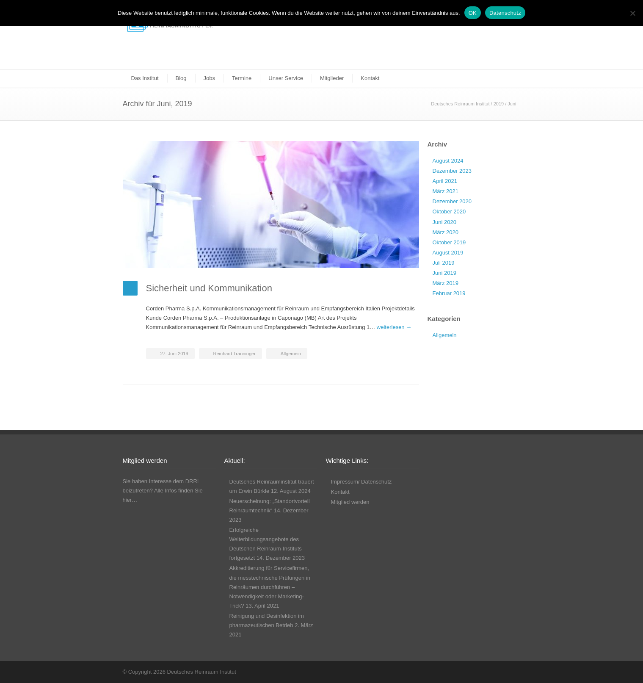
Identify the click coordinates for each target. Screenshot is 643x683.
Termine (241, 78)
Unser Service (285, 78)
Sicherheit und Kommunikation (209, 288)
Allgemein (291, 353)
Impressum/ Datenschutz (361, 481)
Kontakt (370, 78)
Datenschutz (505, 13)
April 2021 (445, 181)
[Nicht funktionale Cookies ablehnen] (632, 13)
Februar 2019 (449, 293)
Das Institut (145, 78)
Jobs (209, 78)
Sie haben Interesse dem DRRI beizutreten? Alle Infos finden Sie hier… (163, 490)
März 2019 (445, 283)
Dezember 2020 (452, 201)
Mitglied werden (350, 502)
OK (473, 13)
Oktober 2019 (449, 242)
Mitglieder (332, 78)
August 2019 (448, 252)
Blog (181, 78)
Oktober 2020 (449, 211)
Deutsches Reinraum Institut (460, 103)
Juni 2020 (444, 222)
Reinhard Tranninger (234, 353)
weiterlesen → (394, 327)
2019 (499, 103)
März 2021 (445, 191)
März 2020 (445, 232)
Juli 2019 (444, 263)
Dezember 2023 (452, 171)
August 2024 (448, 161)
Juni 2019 (444, 273)
